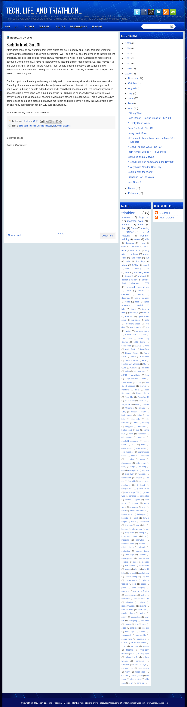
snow (142, 243)
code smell (126, 448)
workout (142, 276)
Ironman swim (140, 371)
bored (141, 290)
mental (142, 544)
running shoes (128, 613)
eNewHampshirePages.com (133, 703)
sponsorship (140, 635)
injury (133, 309)
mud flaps (129, 555)
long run (144, 217)
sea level (145, 621)
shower (127, 624)
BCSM (135, 265)
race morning (131, 595)
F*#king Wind (134, 113)
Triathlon (28, 26)
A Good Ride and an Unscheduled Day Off (150, 162)
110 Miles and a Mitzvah (140, 156)
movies (145, 312)
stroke (124, 643)
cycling (138, 268)
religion (142, 602)
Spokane (142, 401)
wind (123, 246)
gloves (128, 500)
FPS (144, 360)
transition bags (139, 665)
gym (26, 125)
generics (132, 496)
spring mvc (126, 639)
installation (144, 522)
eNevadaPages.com (109, 703)
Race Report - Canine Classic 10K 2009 (149, 118)
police (143, 584)
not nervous (144, 566)
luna (144, 536)
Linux (138, 382)
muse (137, 239)
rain (147, 257)
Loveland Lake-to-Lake (137, 287)
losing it (142, 533)
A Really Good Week (138, 123)
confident (145, 456)
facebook (142, 474)
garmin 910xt (143, 489)
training (125, 224)
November (134, 78)
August (132, 88)
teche (141, 224)
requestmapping (128, 606)
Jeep (147, 375)
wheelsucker (135, 679)
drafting (142, 467)
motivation (125, 551)
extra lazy (129, 474)
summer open (142, 331)
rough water (136, 327)
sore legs (129, 632)
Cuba (133, 228)
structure (134, 646)
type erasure (143, 668)
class (133, 445)
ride (147, 239)
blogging (129, 426)
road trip (142, 610)
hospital (124, 518)
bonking (130, 243)
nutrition (129, 316)
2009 (128, 73)
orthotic (134, 254)
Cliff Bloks (144, 357)
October (133, 83)
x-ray (131, 683)
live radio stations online (87, 703)
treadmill (129, 276)
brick (123, 250)
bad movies (126, 415)
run (54, 125)
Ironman (125, 217)
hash (123, 511)
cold (127, 268)
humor (133, 522)
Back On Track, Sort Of (140, 128)
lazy (147, 529)
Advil (147, 346)
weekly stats (137, 676)
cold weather (127, 452)
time (132, 654)
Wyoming (129, 408)
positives (125, 591)
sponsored (126, 635)
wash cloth (140, 672)
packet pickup (131, 577)
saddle (143, 613)
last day (124, 529)
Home (7, 26)
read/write (125, 599)
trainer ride (130, 334)
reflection (129, 602)
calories (125, 294)
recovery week (132, 323)
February (133, 193)
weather (124, 676)
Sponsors (97, 26)
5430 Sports (139, 342)
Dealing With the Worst (139, 171)
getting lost (144, 496)
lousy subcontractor (130, 536)
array (123, 412)
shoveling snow (141, 272)
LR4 (144, 379)
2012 (128, 58)
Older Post (107, 235)
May (130, 103)
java (137, 525)
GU (144, 364)
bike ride (135, 419)
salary (124, 617)
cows (142, 459)
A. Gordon (26, 121)
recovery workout (141, 599)
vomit (127, 672)
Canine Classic (132, 353)
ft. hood (141, 485)
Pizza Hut (129, 397)
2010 (128, 68)
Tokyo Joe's (126, 404)
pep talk (145, 577)
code (143, 445)
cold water (141, 448)
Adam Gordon (166, 217)
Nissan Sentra (142, 393)
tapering (129, 650)
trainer (130, 231)
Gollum (133, 368)
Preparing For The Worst (140, 177)
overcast (132, 573)
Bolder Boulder (129, 279)
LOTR (146, 283)
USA (137, 404)
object (137, 569)
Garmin (135, 283)
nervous (48, 125)
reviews (142, 606)
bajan (139, 415)
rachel (143, 595)
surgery (146, 646)
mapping (125, 540)
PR (144, 246)
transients (140, 661)
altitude (142, 408)
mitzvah (142, 547)
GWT (123, 368)
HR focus (145, 368)
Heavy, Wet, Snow (137, 133)
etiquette (145, 470)
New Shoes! (134, 182)
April (131, 108)
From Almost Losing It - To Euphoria (146, 151)
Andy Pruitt (130, 349)
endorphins (133, 470)
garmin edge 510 (131, 492)
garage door (127, 489)
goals (138, 500)
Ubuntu (146, 404)
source (142, 632)
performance (131, 580)
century (140, 294)
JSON (124, 375)
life (147, 268)
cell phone (126, 437)
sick (136, 624)
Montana (125, 390)
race (127, 272)
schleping (133, 621)
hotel (136, 518)
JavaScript (135, 375)
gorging (135, 503)
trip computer (127, 668)
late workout (137, 529)
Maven (143, 386)
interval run (135, 250)
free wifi (131, 481)
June (131, 98)
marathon (140, 540)
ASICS (138, 346)
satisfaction (136, 617)
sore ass (145, 628)
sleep (123, 628)
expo (127, 301)
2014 (128, 48)
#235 (143, 335)
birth (135, 423)
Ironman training (36, 125)
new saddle (130, 566)
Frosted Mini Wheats (130, 364)
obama (128, 569)
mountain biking (142, 551)
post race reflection (141, 591)
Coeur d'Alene (131, 360)
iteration (128, 525)
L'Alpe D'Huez (131, 379)
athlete (133, 412)
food (137, 301)
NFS (137, 390)
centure (141, 437)
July (130, 93)
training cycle (143, 654)
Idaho (127, 371)
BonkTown (144, 349)
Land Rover (126, 382)
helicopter (141, 514)
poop (123, 588)
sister (144, 624)
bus (137, 430)
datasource (126, 463)
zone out (140, 683)
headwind (140, 305)
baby (143, 412)
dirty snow (141, 463)
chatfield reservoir (129, 441)
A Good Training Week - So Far (144, 146)
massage (134, 312)
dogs (132, 467)
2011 (128, 63)
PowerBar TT (143, 397)
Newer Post (14, 235)
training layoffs (131, 657)
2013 (128, 53)
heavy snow (126, 514)
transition (125, 665)
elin (122, 470)
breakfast (142, 426)
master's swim (135, 221)
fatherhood (126, 478)
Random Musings (78, 26)
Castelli (133, 357)
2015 (128, 43)
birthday (145, 423)
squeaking (141, 639)
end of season (141, 298)
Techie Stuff (45, 26)
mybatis (142, 555)
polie (147, 320)
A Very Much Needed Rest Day (144, 167)
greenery (134, 507)
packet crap (144, 573)
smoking (134, 628)
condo (133, 456)
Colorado (134, 246)
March (132, 188)
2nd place (126, 338)
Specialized (130, 401)
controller (130, 459)
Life (16, 26)
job (144, 525)
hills (123, 309)
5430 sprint (126, 346)
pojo (134, 584)
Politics (60, 26)
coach (146, 265)
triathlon (67, 125)
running (145, 228)
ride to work (127, 610)
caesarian (142, 434)
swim (59, 125)
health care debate (138, 511)
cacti (131, 434)
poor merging (138, 588)
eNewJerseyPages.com (157, 703)
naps (135, 562)
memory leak (127, 544)
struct (123, 646)
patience (135, 320)
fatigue (139, 478)
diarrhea (125, 298)
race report (136, 257)
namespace (126, 558)
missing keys (127, 547)
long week (129, 533)
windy (124, 265)
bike (21, 125)
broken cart (126, 430)
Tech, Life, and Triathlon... (44, 10)
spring (128, 331)
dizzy (123, 467)
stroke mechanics (138, 643)
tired (123, 228)
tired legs (140, 261)
